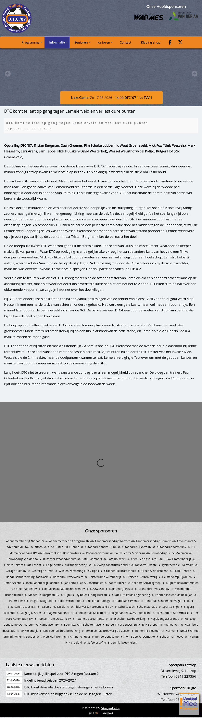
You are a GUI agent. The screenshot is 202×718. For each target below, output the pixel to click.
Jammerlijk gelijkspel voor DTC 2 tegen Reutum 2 (61, 673)
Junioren (104, 42)
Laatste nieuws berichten (30, 665)
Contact (125, 42)
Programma (32, 42)
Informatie (58, 42)
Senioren (82, 42)
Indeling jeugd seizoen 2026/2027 (50, 680)
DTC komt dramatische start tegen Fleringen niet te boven (68, 687)
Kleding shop (150, 42)
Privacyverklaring (110, 708)
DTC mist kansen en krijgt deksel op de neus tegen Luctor (68, 694)
